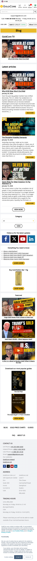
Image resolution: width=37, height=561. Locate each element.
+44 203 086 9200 (16, 447)
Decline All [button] (28, 557)
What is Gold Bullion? (10, 251)
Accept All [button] (18, 557)
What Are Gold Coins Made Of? (13, 257)
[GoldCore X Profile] (14, 239)
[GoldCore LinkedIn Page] (31, 239)
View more (18, 418)
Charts (20, 6)
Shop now (18, 288)
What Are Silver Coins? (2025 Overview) (16, 259)
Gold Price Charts (17, 427)
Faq (13, 435)
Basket (30, 6)
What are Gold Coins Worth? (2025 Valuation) (18, 255)
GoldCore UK (7, 462)
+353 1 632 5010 (19, 449)
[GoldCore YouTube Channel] (23, 239)
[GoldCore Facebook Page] (5, 239)
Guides (30, 427)
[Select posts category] (18, 221)
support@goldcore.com (18, 15)
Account (25, 6)
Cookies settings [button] (8, 557)
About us (21, 435)
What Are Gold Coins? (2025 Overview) (16, 253)
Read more (30, 113)
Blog (6, 427)
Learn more (18, 263)
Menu (35, 6)
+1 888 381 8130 (10, 18)
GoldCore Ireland (9, 459)
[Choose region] (4, 1)
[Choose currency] (3, 24)
